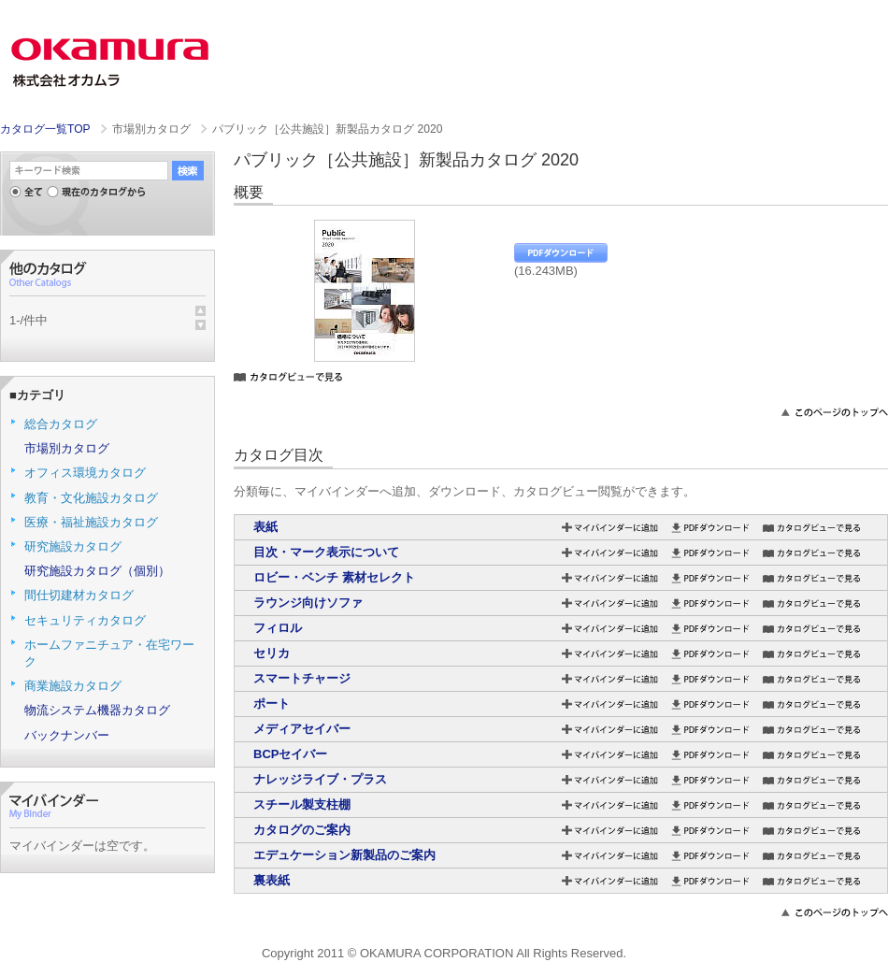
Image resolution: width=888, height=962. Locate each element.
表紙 (265, 527)
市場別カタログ (66, 448)
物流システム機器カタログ (97, 710)
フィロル (277, 628)
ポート (271, 703)
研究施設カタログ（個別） (97, 571)
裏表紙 (271, 880)
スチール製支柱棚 (302, 804)
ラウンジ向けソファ (308, 603)
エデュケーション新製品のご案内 (344, 855)
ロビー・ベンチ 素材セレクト (334, 577)
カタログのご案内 (302, 830)
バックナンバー (66, 735)
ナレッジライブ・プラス (320, 779)
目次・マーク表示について (326, 552)
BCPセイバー (290, 754)
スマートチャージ (302, 678)
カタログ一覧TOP (45, 129)
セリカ (271, 653)
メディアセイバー (302, 729)
